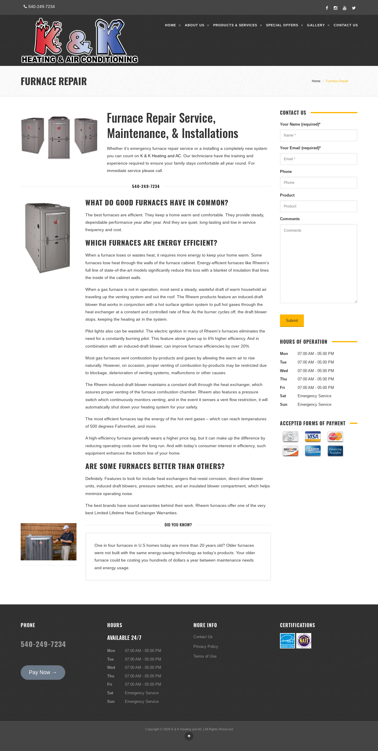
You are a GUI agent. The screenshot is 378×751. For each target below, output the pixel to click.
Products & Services (235, 25)
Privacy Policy (205, 646)
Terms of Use (204, 656)
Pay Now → (43, 672)
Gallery (316, 25)
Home (170, 25)
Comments (290, 218)
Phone (286, 171)
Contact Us (346, 25)
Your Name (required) (300, 124)
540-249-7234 (38, 6)
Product (287, 195)
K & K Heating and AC (160, 155)
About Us (194, 25)
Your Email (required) (300, 147)
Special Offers (282, 25)
